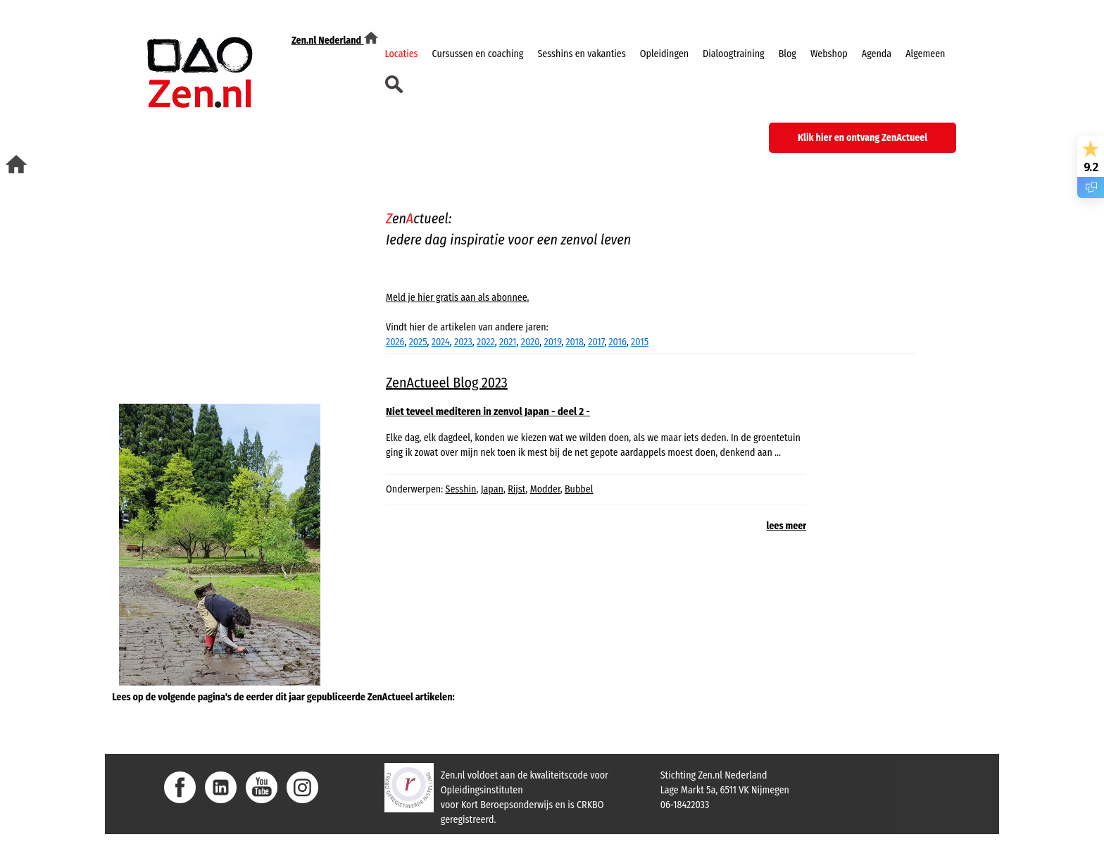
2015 (639, 342)
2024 (441, 342)
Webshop (829, 54)
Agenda (876, 54)
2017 (596, 342)
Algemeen (925, 54)
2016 (617, 342)
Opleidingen (664, 54)
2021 (508, 342)
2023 (463, 342)
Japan (492, 489)
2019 (553, 342)
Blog (787, 54)
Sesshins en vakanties (581, 54)
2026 (395, 342)
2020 (530, 342)
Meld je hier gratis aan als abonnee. (457, 298)
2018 (574, 342)
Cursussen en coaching (478, 54)
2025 (418, 342)
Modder (545, 489)
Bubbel (579, 489)
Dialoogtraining (734, 54)
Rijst (516, 489)
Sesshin (461, 489)
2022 (486, 342)
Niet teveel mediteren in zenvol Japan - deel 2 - (488, 411)
